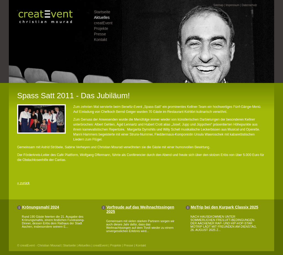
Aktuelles (102, 17)
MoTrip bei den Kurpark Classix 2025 (224, 207)
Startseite (102, 12)
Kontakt (100, 39)
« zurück (23, 183)
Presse (100, 34)
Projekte (101, 28)
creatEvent (103, 23)
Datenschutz (249, 5)
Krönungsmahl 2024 (40, 207)
